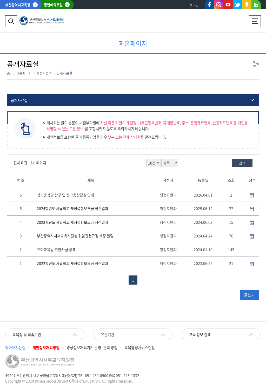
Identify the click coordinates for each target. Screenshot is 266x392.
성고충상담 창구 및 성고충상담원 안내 (65, 194)
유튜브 (228, 4)
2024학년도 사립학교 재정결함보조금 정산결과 (72, 208)
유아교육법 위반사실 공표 (56, 249)
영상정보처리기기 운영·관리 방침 (91, 347)
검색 (242, 163)
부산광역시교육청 (17, 4)
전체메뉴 (255, 19)
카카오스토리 (246, 5)
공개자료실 (19, 100)
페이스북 (209, 5)
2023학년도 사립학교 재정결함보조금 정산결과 (72, 222)
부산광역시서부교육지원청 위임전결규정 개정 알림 (75, 235)
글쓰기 (249, 295)
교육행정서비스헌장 (139, 347)
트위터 (237, 4)
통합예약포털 (53, 4)
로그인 (194, 4)
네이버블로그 (256, 5)
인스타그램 (218, 4)
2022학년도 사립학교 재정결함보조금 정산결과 (72, 263)
